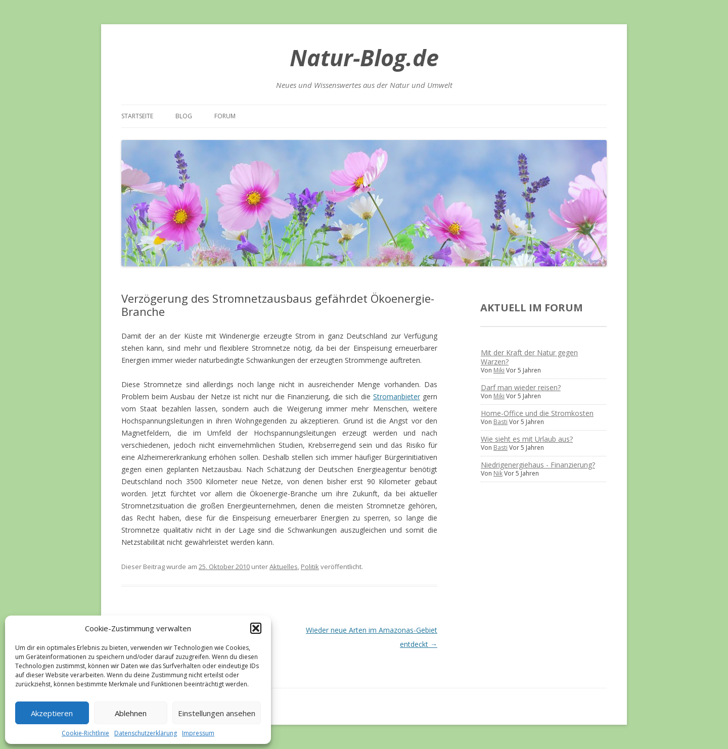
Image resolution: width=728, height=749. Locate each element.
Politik (310, 566)
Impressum (198, 733)
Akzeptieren (52, 713)
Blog (183, 116)
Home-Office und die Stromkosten (537, 413)
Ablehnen (131, 713)
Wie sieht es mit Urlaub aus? (527, 439)
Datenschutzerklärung (145, 733)
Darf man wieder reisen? (521, 387)
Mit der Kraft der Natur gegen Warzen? (529, 357)
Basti (500, 421)
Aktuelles (283, 566)
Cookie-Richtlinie (85, 733)
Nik (498, 473)
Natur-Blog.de (364, 57)
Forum (225, 116)
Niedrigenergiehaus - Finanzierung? (538, 465)
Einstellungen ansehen (216, 713)
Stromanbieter (396, 396)
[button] (256, 628)
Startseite (137, 116)
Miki (499, 370)
